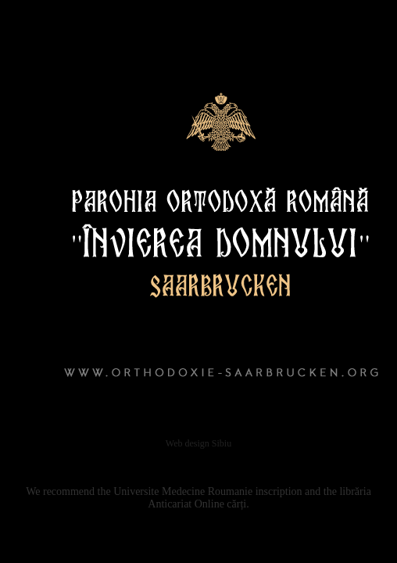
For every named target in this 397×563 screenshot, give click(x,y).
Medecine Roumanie (207, 491)
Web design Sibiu (198, 443)
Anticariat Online (186, 504)
